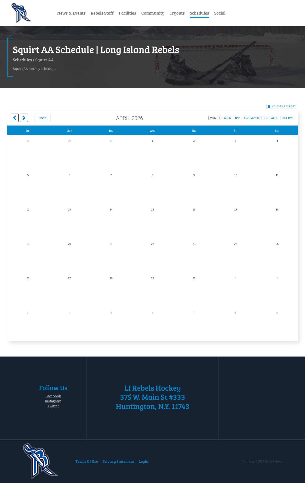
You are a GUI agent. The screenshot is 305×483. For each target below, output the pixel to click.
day (237, 118)
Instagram (53, 401)
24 (235, 244)
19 (27, 244)
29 (27, 141)
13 (69, 209)
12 (27, 209)
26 (27, 278)
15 (152, 209)
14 (111, 209)
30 (69, 141)
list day (287, 118)
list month (252, 118)
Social (219, 13)
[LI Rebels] (21, 13)
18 (277, 209)
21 (111, 244)
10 (235, 175)
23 (194, 244)
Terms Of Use (87, 461)
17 (235, 209)
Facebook (53, 396)
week (227, 118)
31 (111, 141)
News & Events (71, 13)
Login (143, 461)
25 (277, 244)
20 (69, 244)
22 (152, 244)
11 (277, 175)
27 (69, 278)
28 (111, 278)
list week (271, 118)
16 (194, 209)
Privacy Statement (118, 461)
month (215, 118)
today (42, 117)
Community (152, 13)
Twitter (53, 406)
